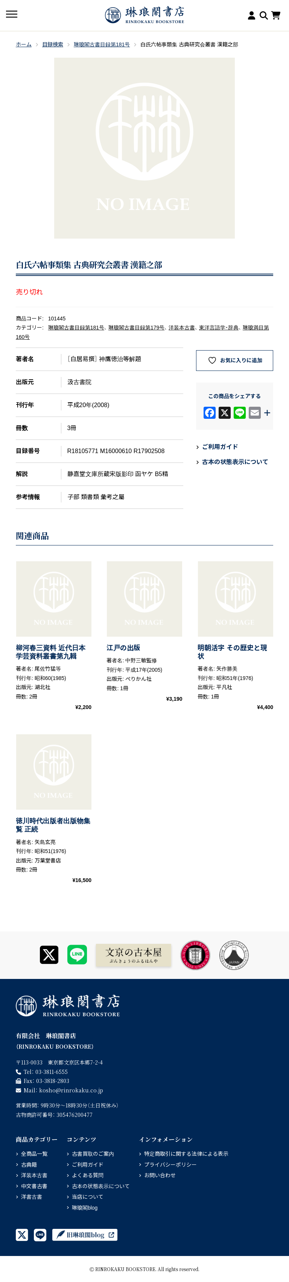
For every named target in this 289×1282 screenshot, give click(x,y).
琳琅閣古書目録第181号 (102, 44)
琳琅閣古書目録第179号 (136, 328)
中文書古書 (34, 1186)
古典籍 (29, 1165)
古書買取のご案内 (93, 1154)
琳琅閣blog (84, 1208)
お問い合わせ (160, 1175)
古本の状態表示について (235, 462)
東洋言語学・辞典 (219, 328)
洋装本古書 (182, 328)
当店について (87, 1197)
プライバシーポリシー (170, 1165)
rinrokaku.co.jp (71, 1090)
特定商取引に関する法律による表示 (186, 1154)
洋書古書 (31, 1197)
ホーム (24, 44)
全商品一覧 (34, 1154)
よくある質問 (87, 1175)
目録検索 (52, 44)
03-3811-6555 (51, 1071)
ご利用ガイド (220, 447)
